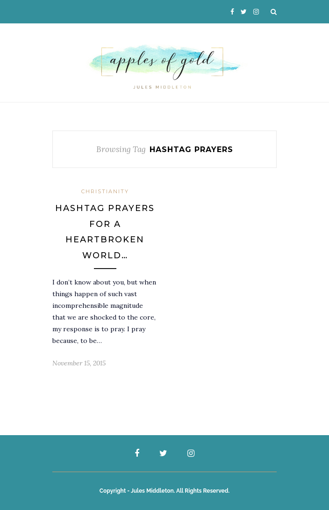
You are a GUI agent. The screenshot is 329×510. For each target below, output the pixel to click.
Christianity (105, 191)
